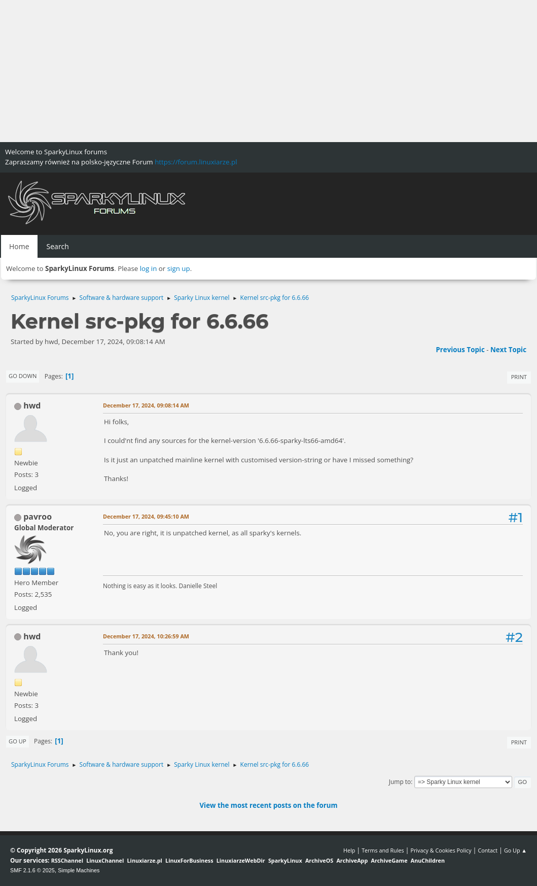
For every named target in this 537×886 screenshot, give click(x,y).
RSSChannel (67, 860)
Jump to (400, 781)
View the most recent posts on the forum (268, 805)
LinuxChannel (105, 860)
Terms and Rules (383, 850)
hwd (32, 405)
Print (519, 377)
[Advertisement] (268, 71)
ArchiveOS (319, 860)
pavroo (37, 516)
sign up (178, 268)
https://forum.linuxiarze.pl (196, 161)
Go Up (17, 741)
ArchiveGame (389, 860)
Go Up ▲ (515, 850)
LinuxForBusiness (189, 860)
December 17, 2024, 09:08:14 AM (146, 405)
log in (148, 268)
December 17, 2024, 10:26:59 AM (146, 636)
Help (349, 850)
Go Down (23, 376)
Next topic (508, 349)
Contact (487, 850)
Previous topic (460, 349)
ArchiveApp (352, 860)
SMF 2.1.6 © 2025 (32, 870)
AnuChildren (428, 860)
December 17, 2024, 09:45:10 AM (146, 516)
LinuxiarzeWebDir (241, 860)
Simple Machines (78, 870)
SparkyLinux (285, 860)
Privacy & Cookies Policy (440, 850)
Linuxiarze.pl (144, 860)
